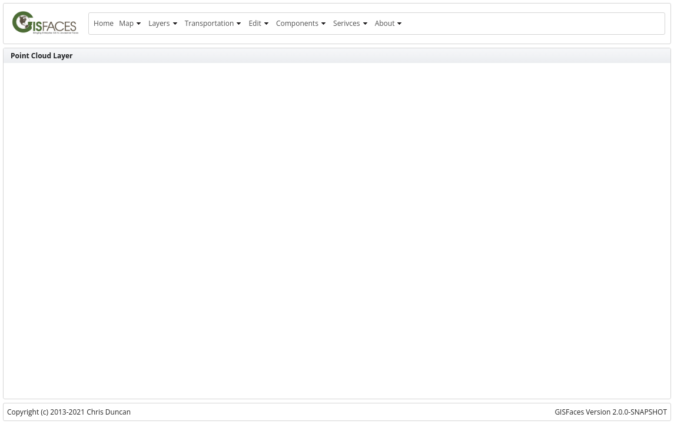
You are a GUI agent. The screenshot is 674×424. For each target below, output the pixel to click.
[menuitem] (103, 23)
